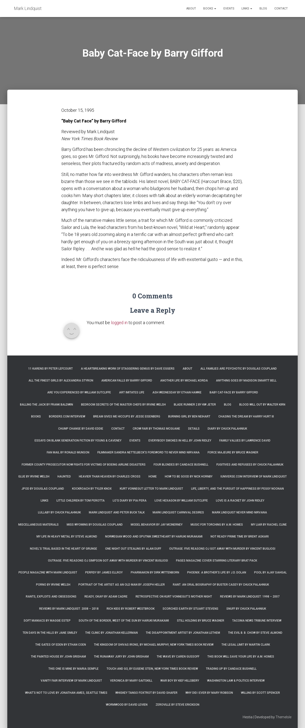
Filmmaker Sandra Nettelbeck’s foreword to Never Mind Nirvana (148, 452)
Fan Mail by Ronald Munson (68, 452)
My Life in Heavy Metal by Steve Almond (67, 536)
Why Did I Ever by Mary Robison (209, 692)
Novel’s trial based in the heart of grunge (63, 548)
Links (246, 8)
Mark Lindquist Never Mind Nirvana (239, 512)
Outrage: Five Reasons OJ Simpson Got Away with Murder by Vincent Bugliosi (108, 560)
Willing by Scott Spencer (260, 692)
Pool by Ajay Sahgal (270, 572)
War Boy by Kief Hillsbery (179, 680)
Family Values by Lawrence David (244, 440)
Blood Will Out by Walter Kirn (262, 404)
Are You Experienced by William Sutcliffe (79, 392)
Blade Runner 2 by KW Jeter (195, 404)
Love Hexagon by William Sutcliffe (181, 500)
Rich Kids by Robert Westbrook (131, 608)
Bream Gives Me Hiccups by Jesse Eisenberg (126, 416)
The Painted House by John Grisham (58, 656)
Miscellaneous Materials (38, 524)
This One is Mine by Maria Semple (73, 668)
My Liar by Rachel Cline (269, 524)
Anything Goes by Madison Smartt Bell (246, 380)
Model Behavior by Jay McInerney (157, 524)
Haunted (64, 476)
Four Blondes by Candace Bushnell (181, 464)
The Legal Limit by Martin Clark (246, 644)
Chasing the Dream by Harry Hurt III (246, 416)
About (191, 8)
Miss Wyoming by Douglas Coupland (95, 524)
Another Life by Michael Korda (184, 380)
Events (228, 8)
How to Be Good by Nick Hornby (189, 476)
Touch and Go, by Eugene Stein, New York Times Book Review (152, 668)
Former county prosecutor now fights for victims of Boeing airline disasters (84, 464)
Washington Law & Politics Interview (236, 680)
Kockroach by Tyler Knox (92, 488)
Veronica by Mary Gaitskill (131, 680)
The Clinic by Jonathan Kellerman (111, 632)
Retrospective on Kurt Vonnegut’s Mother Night (174, 596)
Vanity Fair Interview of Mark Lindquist (71, 680)
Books (209, 8)
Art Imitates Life (131, 392)
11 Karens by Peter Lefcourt (50, 368)
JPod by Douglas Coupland (42, 488)
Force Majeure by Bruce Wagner (233, 452)
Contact (281, 8)
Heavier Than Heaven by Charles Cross (109, 476)
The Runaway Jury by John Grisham (121, 656)
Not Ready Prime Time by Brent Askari (240, 536)
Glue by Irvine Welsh (33, 476)
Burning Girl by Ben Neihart (189, 416)
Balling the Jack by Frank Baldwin (46, 404)
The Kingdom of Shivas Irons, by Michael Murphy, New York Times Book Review (153, 644)
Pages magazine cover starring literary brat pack (216, 560)
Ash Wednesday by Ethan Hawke (177, 392)
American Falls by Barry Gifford (126, 380)
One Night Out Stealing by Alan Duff (133, 548)
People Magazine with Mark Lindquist (47, 572)
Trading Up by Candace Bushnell (231, 668)
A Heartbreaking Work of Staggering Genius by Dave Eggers (128, 368)
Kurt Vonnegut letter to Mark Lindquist (151, 488)
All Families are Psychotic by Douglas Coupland (238, 368)
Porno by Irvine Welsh (53, 584)
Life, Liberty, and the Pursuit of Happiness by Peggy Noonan (237, 488)
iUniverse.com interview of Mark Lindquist (254, 476)
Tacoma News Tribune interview (256, 620)
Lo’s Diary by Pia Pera (130, 500)
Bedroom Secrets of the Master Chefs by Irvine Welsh (123, 404)
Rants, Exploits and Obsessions (51, 596)
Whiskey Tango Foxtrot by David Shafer (146, 692)
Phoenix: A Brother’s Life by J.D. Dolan (216, 572)
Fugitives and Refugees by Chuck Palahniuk (249, 464)
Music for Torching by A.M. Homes (217, 524)
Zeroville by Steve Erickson (177, 704)
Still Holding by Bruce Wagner (200, 620)
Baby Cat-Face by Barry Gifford (234, 392)
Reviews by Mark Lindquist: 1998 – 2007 (249, 596)
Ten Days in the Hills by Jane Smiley (50, 632)
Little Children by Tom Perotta (80, 500)
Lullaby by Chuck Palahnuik (59, 512)
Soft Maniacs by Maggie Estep (47, 620)
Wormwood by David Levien (127, 704)
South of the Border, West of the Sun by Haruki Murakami (124, 620)
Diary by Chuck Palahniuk (227, 428)
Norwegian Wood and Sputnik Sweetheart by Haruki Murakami (154, 536)
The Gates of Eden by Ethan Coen (60, 644)
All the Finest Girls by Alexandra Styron (60, 380)
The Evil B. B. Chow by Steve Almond (255, 632)
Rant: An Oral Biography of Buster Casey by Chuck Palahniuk (221, 584)
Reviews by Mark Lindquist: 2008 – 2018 (69, 608)
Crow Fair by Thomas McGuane (156, 428)
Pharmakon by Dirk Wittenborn (155, 572)
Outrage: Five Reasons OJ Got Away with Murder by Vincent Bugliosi (222, 548)
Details (194, 428)
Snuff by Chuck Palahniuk (246, 608)
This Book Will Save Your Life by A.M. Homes (240, 656)
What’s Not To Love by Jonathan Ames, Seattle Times (66, 692)
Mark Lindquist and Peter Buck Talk (117, 512)
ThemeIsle (283, 717)
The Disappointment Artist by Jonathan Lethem (183, 632)
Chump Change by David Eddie (80, 428)
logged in (119, 322)
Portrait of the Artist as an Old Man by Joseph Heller (121, 584)
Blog (263, 8)
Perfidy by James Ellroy (104, 572)
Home (152, 476)
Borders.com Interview (67, 416)
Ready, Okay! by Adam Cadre (106, 596)
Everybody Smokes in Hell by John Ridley (179, 440)
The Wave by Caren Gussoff (178, 656)
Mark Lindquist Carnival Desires (178, 512)
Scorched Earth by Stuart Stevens (190, 608)
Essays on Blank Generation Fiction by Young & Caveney (78, 440)
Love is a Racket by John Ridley (240, 500)
